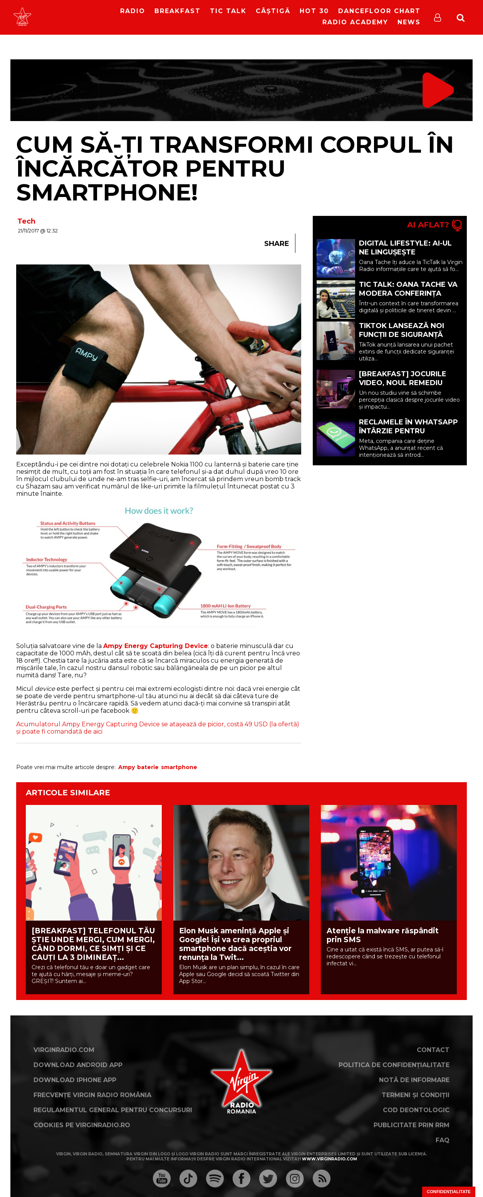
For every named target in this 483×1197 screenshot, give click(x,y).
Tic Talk (228, 11)
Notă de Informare (414, 1080)
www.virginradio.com (329, 1159)
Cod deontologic (416, 1110)
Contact (433, 1050)
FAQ (442, 1140)
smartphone (179, 767)
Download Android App (78, 1065)
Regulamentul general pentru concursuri (113, 1110)
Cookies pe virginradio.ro (82, 1125)
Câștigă (273, 11)
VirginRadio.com (64, 1050)
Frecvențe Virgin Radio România (92, 1095)
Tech (26, 221)
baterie (148, 767)
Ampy (126, 767)
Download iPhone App (75, 1080)
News (409, 22)
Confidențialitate (449, 1191)
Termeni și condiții (415, 1095)
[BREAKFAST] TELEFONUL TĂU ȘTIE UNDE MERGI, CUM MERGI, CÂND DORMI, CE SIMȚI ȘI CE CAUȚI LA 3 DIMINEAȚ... (93, 944)
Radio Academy (355, 22)
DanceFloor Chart (379, 11)
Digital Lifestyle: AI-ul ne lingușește (405, 247)
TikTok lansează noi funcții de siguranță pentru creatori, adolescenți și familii (403, 339)
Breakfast (177, 11)
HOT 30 (314, 11)
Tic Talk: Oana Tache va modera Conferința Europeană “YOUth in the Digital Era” (411, 297)
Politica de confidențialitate (394, 1065)
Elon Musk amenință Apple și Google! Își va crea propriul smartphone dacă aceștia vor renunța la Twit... (235, 944)
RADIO (132, 11)
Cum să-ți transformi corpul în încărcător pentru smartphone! (235, 168)
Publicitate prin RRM (411, 1125)
